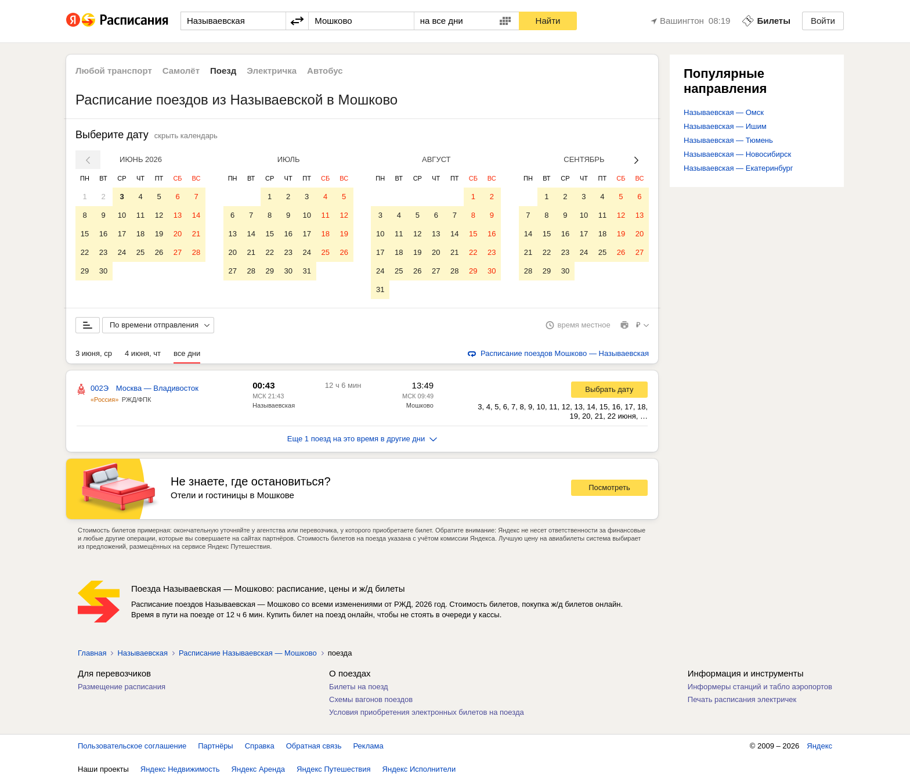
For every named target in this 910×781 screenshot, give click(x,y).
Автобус (325, 70)
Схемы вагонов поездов (371, 699)
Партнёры (215, 746)
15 (85, 233)
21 (196, 233)
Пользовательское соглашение (132, 746)
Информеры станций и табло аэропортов (760, 686)
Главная (92, 653)
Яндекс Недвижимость (180, 769)
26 (159, 252)
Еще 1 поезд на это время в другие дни (362, 438)
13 (178, 215)
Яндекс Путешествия (334, 769)
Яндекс (819, 746)
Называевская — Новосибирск (737, 154)
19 (159, 233)
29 (85, 271)
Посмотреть (609, 487)
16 (103, 233)
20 (178, 233)
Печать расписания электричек (742, 699)
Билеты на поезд (358, 686)
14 (196, 215)
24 (122, 252)
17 (122, 233)
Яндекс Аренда (258, 769)
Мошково (420, 405)
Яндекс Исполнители (419, 769)
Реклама (368, 746)
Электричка (272, 70)
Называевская (273, 405)
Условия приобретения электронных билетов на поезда (426, 712)
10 (122, 215)
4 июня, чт (143, 353)
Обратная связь (314, 746)
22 (85, 252)
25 (140, 252)
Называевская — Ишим (725, 126)
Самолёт (181, 70)
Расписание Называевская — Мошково (248, 653)
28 (196, 252)
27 (178, 252)
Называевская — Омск (724, 112)
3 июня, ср (93, 353)
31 (306, 271)
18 (140, 233)
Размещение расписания (121, 686)
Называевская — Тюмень (728, 140)
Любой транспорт (113, 70)
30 (103, 271)
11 (140, 215)
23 (103, 252)
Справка (260, 746)
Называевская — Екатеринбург (738, 168)
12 (159, 215)
